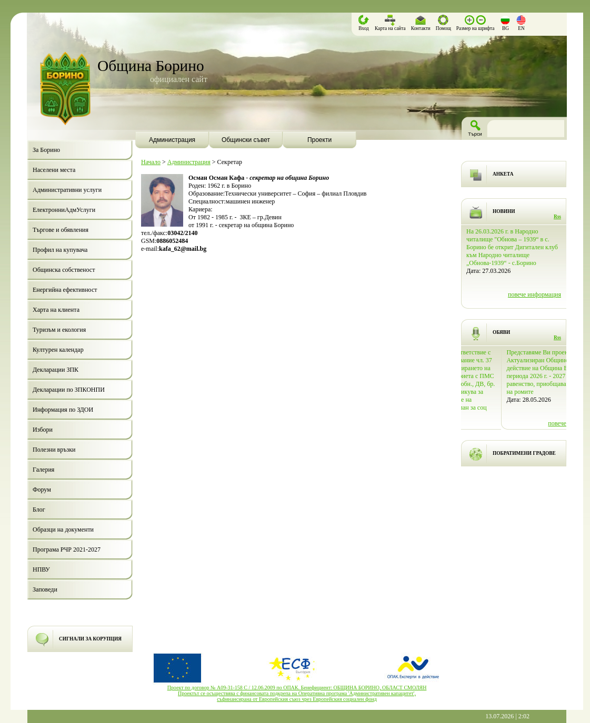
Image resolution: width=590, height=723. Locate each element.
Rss (557, 216)
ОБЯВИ (501, 332)
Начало (151, 162)
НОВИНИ (504, 211)
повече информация (534, 278)
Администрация (189, 162)
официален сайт (178, 79)
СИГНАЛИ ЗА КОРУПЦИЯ (90, 638)
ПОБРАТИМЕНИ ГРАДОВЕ (524, 453)
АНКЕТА (503, 174)
